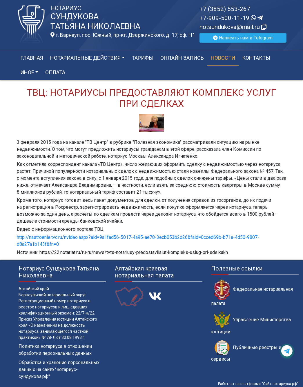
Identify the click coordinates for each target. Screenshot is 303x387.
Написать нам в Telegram (243, 38)
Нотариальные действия (85, 58)
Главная (31, 58)
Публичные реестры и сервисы (246, 351)
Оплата (55, 72)
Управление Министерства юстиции (251, 323)
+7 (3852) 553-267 (224, 9)
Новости (223, 58)
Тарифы (142, 58)
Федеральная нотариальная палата (252, 292)
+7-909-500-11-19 (231, 17)
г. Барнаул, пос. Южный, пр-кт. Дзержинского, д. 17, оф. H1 (122, 35)
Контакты (256, 58)
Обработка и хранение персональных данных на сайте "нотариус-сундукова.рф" (59, 369)
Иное (27, 72)
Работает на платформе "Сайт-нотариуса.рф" (258, 383)
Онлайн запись (182, 58)
